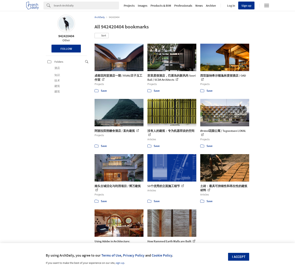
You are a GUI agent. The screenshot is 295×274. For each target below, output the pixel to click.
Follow (66, 49)
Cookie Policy (162, 255)
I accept (238, 256)
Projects (129, 5)
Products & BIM (161, 5)
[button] (102, 35)
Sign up (246, 5)
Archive (211, 5)
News (199, 5)
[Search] (86, 5)
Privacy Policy (133, 255)
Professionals (183, 5)
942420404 (66, 36)
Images (142, 5)
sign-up (120, 263)
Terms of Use (111, 255)
